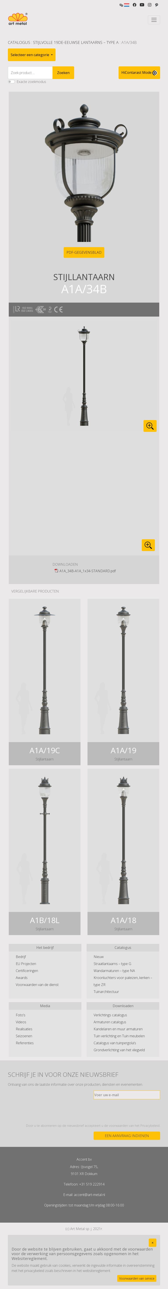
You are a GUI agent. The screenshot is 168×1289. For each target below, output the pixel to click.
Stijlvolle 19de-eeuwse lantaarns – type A (76, 42)
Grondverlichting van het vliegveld (119, 1050)
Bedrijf (21, 956)
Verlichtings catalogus (110, 1015)
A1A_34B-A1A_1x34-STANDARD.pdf (88, 571)
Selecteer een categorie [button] (30, 54)
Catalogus (19, 42)
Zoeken (63, 72)
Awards (22, 977)
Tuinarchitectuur (106, 991)
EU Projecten (26, 963)
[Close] (152, 1243)
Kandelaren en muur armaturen (118, 1029)
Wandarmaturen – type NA (114, 970)
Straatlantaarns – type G (112, 963)
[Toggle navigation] (154, 20)
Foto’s (20, 1015)
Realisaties (24, 1029)
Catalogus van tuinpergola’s (115, 1043)
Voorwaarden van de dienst (37, 984)
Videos (21, 1022)
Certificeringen (27, 970)
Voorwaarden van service (136, 1278)
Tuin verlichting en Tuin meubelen (119, 1036)
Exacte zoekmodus (31, 81)
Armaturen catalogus (110, 1022)
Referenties (25, 1043)
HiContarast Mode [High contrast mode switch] (139, 72)
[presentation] (127, 1111)
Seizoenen (24, 1036)
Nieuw (99, 956)
